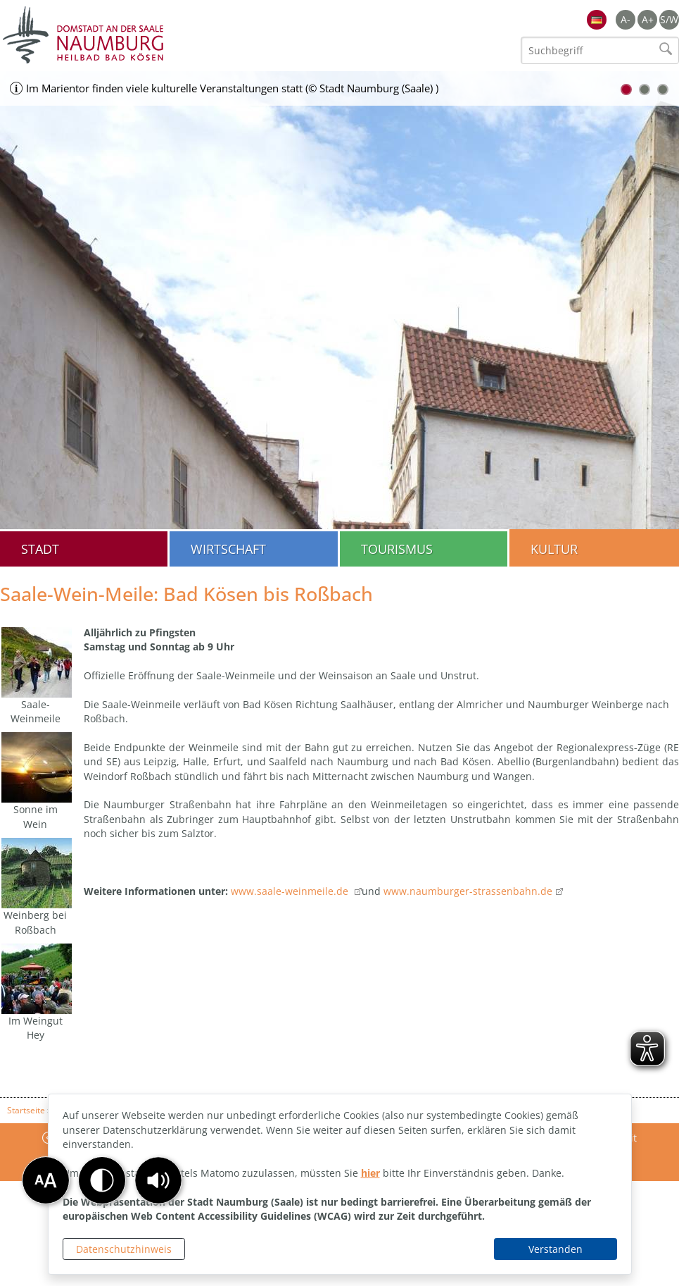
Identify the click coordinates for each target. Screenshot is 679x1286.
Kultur (554, 548)
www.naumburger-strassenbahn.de (467, 891)
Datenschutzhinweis (124, 1249)
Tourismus (397, 548)
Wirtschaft (228, 548)
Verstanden (555, 1249)
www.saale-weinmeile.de (291, 891)
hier (370, 1173)
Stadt (40, 548)
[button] (158, 1180)
